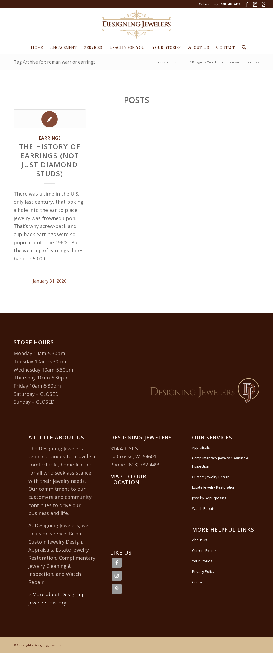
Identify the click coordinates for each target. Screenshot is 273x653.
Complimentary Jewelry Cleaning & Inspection (220, 462)
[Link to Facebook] (247, 4)
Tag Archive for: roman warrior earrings (55, 62)
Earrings (50, 138)
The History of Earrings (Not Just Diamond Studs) (49, 160)
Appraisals (201, 447)
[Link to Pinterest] (263, 4)
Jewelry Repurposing (209, 497)
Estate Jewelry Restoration (213, 487)
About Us (199, 539)
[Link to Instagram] (255, 4)
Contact (198, 582)
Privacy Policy (203, 571)
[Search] (242, 47)
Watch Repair (203, 508)
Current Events (204, 550)
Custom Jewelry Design (211, 476)
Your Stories (202, 560)
